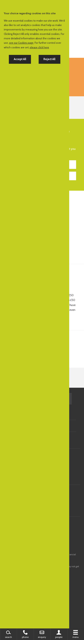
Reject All (49, 59)
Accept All (20, 59)
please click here (39, 47)
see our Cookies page (21, 42)
